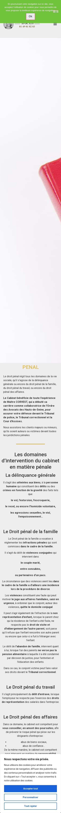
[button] (55, 24)
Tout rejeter (30, 806)
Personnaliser (30, 797)
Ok (30, 16)
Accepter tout (30, 788)
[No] (56, 11)
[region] (30, 783)
